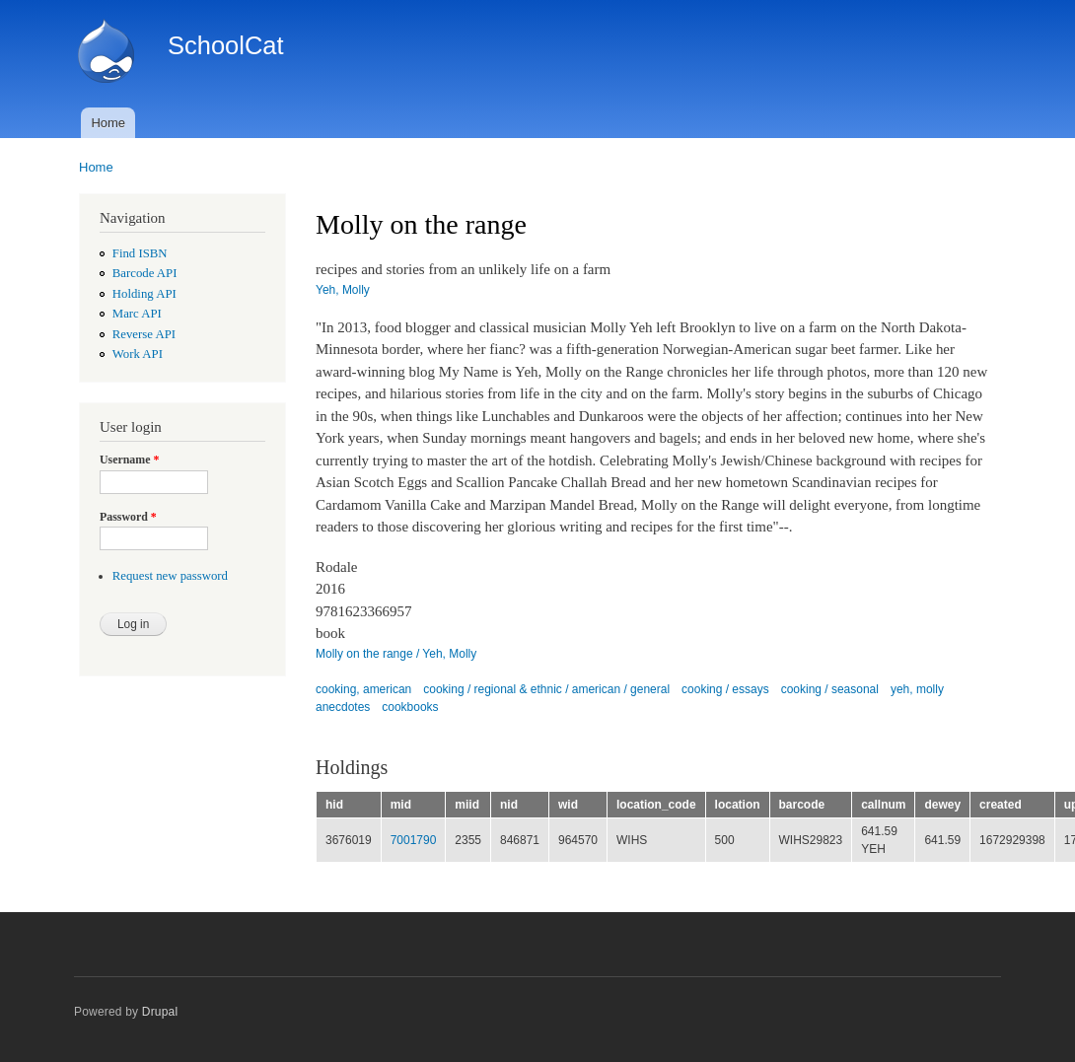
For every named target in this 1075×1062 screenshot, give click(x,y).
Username (129, 459)
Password (128, 517)
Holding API (144, 294)
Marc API (137, 313)
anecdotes (343, 707)
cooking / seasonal (830, 689)
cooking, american (363, 689)
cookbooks (410, 707)
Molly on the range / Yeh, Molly (396, 654)
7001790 (414, 840)
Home (108, 122)
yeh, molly (917, 689)
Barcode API (145, 273)
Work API (137, 354)
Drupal (160, 1012)
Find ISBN (140, 253)
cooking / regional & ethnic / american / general (546, 689)
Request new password (170, 576)
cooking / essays (725, 689)
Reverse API (144, 334)
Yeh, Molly (343, 290)
